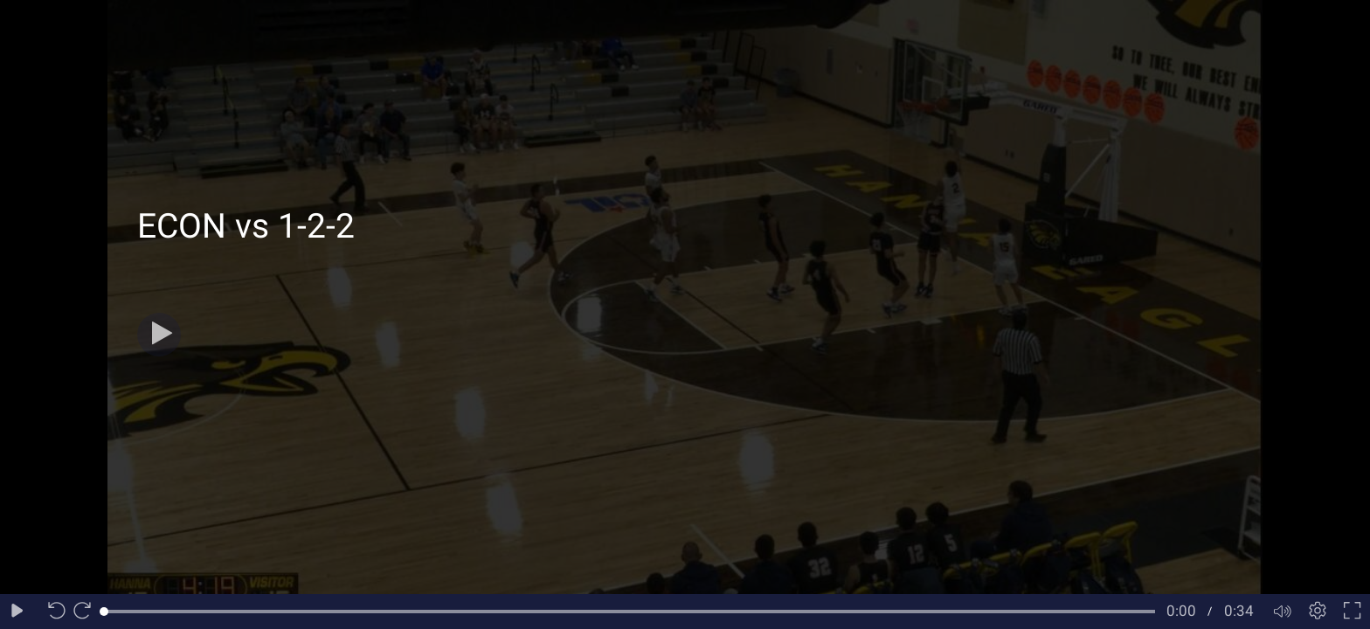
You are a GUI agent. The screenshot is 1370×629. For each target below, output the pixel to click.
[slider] (629, 611)
